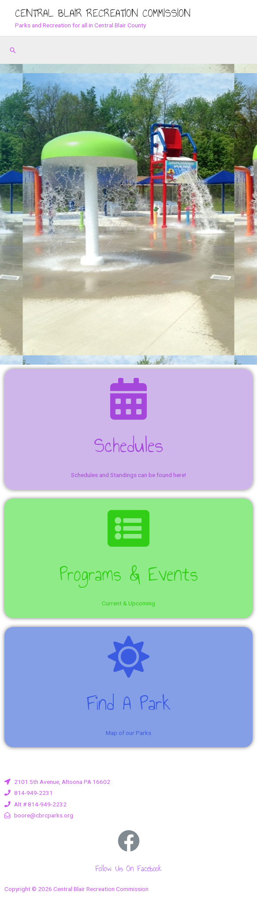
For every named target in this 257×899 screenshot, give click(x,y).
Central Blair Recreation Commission (102, 13)
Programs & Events (129, 574)
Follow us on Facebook (128, 868)
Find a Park (128, 703)
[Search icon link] (13, 50)
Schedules (128, 445)
